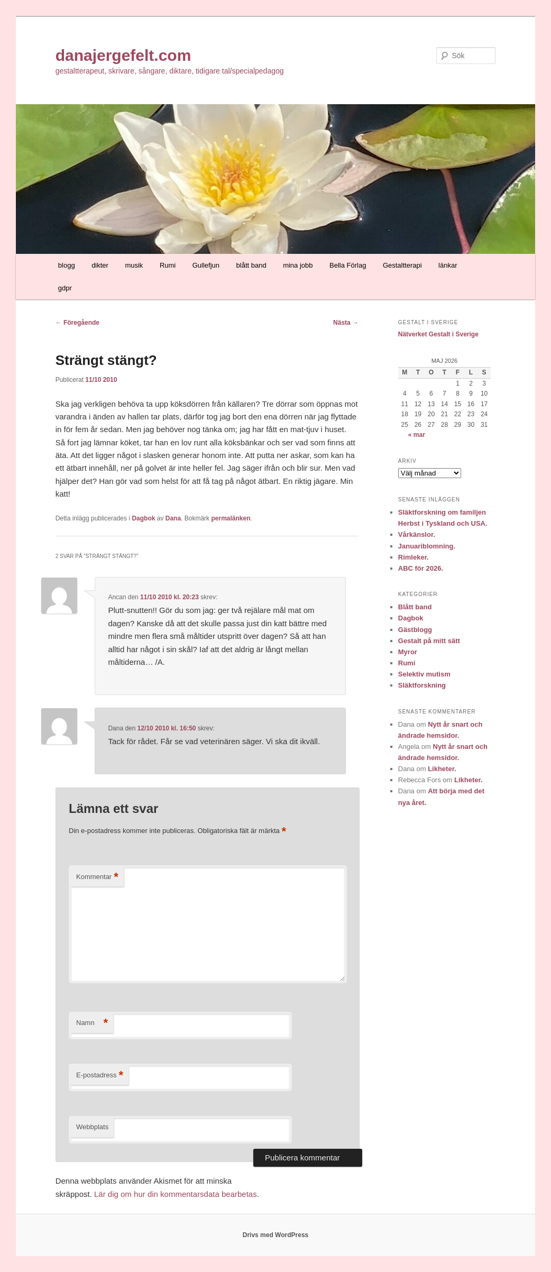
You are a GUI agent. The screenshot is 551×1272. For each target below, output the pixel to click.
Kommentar (97, 877)
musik (134, 265)
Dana (173, 518)
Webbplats (92, 1127)
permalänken (230, 518)
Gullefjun (205, 265)
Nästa (346, 322)
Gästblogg (415, 630)
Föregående (77, 322)
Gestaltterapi (402, 265)
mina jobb (298, 265)
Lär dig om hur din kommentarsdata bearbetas (175, 1193)
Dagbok (143, 518)
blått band (251, 265)
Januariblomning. (426, 546)
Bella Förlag (347, 265)
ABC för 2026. (420, 568)
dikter (99, 265)
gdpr (65, 288)
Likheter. (442, 769)
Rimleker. (413, 557)
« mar (416, 434)
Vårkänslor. (416, 534)
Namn (92, 1023)
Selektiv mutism (424, 674)
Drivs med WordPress (276, 1235)
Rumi (168, 265)
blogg (66, 265)
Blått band (415, 607)
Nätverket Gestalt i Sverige (438, 334)
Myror (407, 652)
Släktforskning (422, 685)
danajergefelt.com (123, 55)
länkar (447, 265)
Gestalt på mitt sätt (429, 641)
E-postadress (99, 1075)
